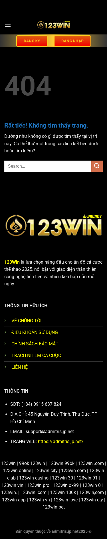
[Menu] (7, 25)
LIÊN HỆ (19, 367)
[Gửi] (97, 166)
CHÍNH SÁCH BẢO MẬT (34, 344)
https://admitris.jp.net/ (61, 441)
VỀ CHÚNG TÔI (26, 320)
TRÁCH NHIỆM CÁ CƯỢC (36, 355)
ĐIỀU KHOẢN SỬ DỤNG (34, 332)
